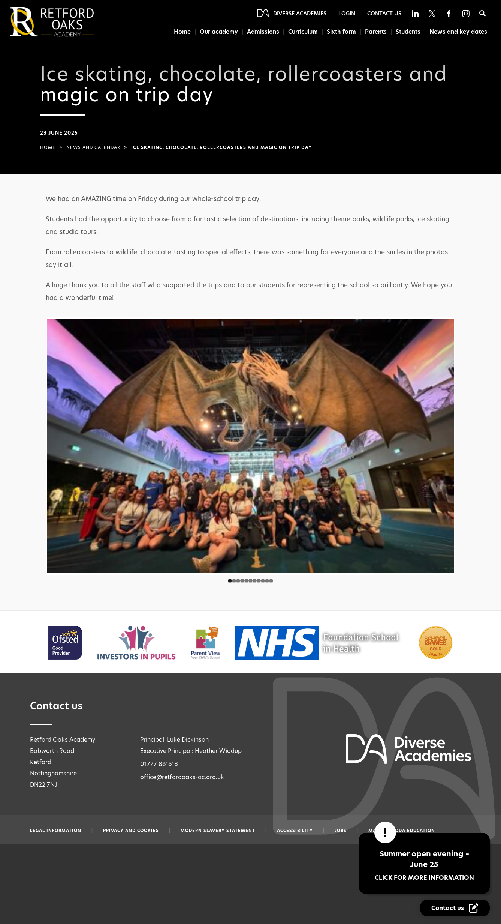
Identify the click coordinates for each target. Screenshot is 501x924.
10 (267, 581)
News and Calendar (93, 147)
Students (408, 32)
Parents (376, 32)
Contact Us (384, 13)
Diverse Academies (299, 13)
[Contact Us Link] (455, 908)
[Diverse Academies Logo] (64, 22)
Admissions (263, 32)
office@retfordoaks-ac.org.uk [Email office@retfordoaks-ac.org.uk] (182, 777)
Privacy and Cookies (131, 831)
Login (346, 13)
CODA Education (413, 831)
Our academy (219, 32)
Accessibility (295, 831)
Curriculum (303, 32)
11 (271, 581)
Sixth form (341, 32)
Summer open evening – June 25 (424, 865)
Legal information (55, 831)
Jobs (341, 831)
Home (182, 32)
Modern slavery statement (218, 831)
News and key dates (458, 32)
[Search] (482, 13)
